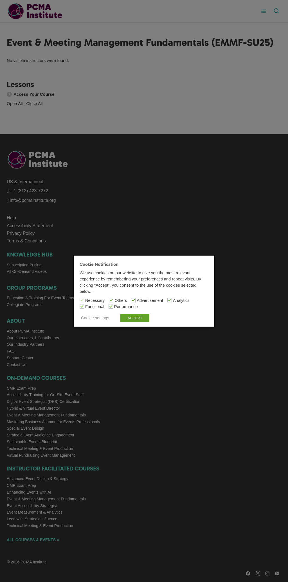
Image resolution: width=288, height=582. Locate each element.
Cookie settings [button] (95, 318)
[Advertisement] (133, 300)
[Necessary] (82, 300)
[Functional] (82, 306)
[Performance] (111, 306)
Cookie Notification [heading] (99, 264)
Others (120, 300)
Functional (94, 306)
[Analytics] (169, 300)
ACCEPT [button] (134, 318)
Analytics (181, 300)
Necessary (95, 300)
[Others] (111, 300)
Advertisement (150, 300)
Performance (126, 306)
